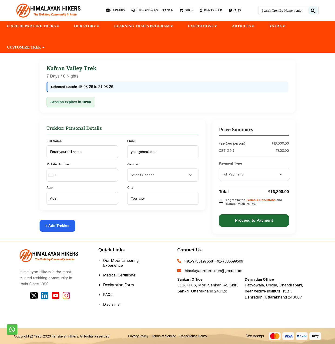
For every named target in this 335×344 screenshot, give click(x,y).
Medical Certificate (119, 275)
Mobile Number (58, 164)
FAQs (107, 294)
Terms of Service (164, 336)
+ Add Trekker (57, 226)
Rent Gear (211, 10)
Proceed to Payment (254, 220)
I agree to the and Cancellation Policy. (254, 202)
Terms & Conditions (261, 200)
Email (131, 141)
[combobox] (52, 175)
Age (50, 187)
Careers (115, 10)
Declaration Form (118, 284)
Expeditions (202, 26)
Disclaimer (112, 304)
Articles (243, 26)
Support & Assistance (152, 10)
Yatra (277, 26)
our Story (86, 26)
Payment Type (230, 163)
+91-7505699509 (229, 261)
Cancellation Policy (193, 336)
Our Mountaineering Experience (121, 263)
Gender (132, 164)
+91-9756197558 (199, 261)
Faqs (235, 10)
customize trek (25, 47)
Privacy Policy (138, 336)
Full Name (54, 141)
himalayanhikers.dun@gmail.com (213, 270)
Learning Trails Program (143, 26)
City (130, 187)
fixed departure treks (33, 26)
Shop (186, 10)
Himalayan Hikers (65, 336)
